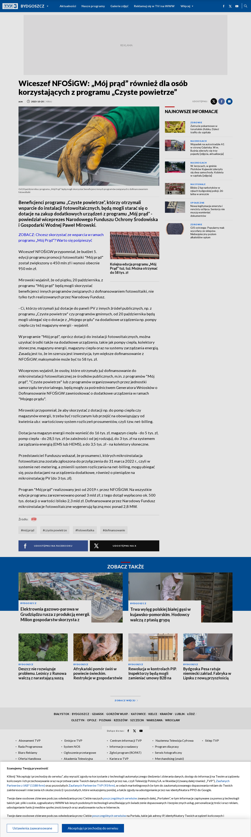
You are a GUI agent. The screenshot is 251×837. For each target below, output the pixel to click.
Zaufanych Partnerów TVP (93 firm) (92, 785)
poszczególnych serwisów (120, 798)
